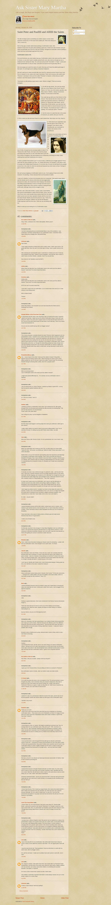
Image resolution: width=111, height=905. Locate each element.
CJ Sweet (23, 678)
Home (42, 898)
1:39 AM (23, 545)
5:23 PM (23, 432)
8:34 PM (23, 521)
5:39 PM (23, 761)
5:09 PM (23, 399)
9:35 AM (23, 660)
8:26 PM (23, 499)
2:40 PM (23, 856)
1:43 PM (23, 298)
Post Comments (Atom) (28, 901)
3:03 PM (23, 350)
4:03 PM (23, 733)
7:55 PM (23, 813)
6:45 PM (23, 441)
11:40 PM (23, 887)
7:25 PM (23, 782)
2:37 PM (23, 328)
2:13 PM (23, 702)
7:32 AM (23, 651)
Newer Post (20, 898)
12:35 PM (23, 224)
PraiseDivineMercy (26, 355)
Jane (22, 437)
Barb (22, 583)
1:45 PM (23, 309)
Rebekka (23, 540)
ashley (23, 266)
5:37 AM (23, 578)
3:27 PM (23, 363)
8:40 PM (23, 834)
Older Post (65, 898)
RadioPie (23, 707)
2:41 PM (23, 718)
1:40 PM (23, 261)
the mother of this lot (26, 219)
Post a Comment (24, 891)
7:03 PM (23, 464)
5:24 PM (23, 750)
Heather (23, 404)
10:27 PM (23, 535)
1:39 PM (23, 236)
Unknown (23, 241)
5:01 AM (23, 566)
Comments (76, 33)
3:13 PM (23, 878)
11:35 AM (23, 688)
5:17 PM (23, 416)
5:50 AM (23, 590)
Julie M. (23, 550)
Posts (75, 30)
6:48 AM (23, 636)
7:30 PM (23, 797)
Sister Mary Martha (29, 16)
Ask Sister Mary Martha (41, 7)
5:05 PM (23, 390)
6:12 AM (23, 614)
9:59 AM (23, 673)
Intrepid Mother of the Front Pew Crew (31, 314)
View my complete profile (29, 21)
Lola (22, 839)
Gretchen (23, 277)
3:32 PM (23, 379)
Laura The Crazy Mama (27, 802)
